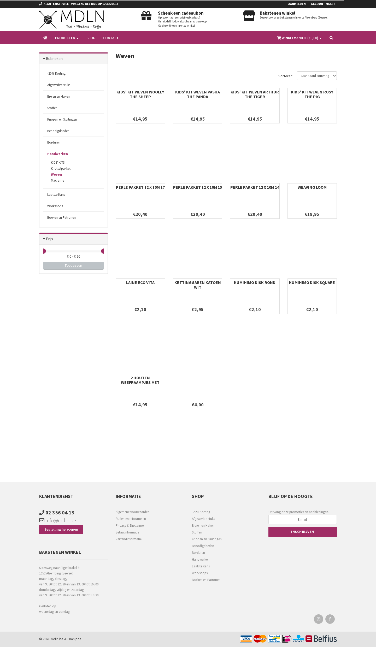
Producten (67, 37)
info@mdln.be (57, 520)
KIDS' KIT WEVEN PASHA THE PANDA (197, 94)
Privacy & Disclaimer (130, 525)
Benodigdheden (58, 131)
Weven (56, 174)
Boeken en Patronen (61, 217)
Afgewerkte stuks (58, 85)
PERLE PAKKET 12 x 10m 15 (197, 187)
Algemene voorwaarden (132, 512)
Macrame (57, 180)
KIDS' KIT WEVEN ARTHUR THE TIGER (255, 94)
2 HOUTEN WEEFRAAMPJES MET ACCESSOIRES (140, 382)
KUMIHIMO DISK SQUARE (312, 282)
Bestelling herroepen (61, 529)
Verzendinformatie (129, 539)
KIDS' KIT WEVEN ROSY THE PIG (312, 94)
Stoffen (52, 108)
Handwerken (57, 154)
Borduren (53, 142)
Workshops (55, 206)
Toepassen (73, 265)
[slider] (43, 251)
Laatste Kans (56, 194)
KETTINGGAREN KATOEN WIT (197, 285)
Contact (111, 37)
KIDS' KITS (57, 162)
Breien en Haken (58, 96)
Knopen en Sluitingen (62, 119)
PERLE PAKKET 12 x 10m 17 (140, 187)
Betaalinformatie (127, 532)
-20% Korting (56, 73)
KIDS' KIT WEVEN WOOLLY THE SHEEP (140, 94)
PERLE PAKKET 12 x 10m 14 (254, 187)
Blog (90, 37)
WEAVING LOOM (312, 187)
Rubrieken (54, 58)
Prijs (49, 238)
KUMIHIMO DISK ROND (254, 282)
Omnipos (74, 639)
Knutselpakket (60, 168)
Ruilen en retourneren (131, 519)
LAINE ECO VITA (140, 282)
